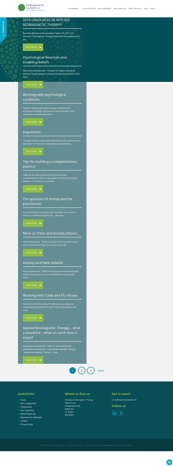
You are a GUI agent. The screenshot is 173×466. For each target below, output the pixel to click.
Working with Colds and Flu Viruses (46, 306)
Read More (31, 47)
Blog (146, 9)
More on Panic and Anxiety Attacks (46, 238)
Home (23, 414)
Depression (32, 133)
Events (153, 9)
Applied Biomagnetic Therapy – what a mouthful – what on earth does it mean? (51, 347)
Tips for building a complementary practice (44, 166)
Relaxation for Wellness (31, 432)
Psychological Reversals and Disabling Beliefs (47, 60)
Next (101, 385)
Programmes (73, 9)
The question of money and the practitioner (50, 204)
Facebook (121, 428)
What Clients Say (135, 9)
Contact (23, 435)
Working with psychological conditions (46, 98)
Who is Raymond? (104, 9)
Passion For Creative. (124, 460)
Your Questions (89, 9)
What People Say (120, 9)
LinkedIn (114, 428)
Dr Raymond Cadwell (56, 460)
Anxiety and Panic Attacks (45, 271)
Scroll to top (169, 462)
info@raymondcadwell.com (125, 414)
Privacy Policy (26, 439)
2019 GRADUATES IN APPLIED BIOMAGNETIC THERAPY (48, 22)
